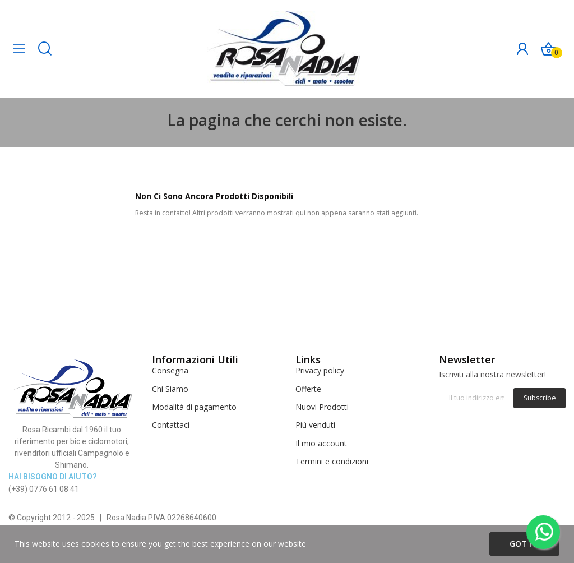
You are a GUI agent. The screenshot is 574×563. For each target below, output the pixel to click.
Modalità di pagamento (194, 407)
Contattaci (170, 424)
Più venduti (315, 424)
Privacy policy (319, 370)
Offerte (308, 389)
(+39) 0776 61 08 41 (43, 488)
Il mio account (321, 443)
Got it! (524, 543)
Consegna (170, 370)
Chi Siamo (170, 389)
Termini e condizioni (331, 461)
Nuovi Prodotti (322, 407)
